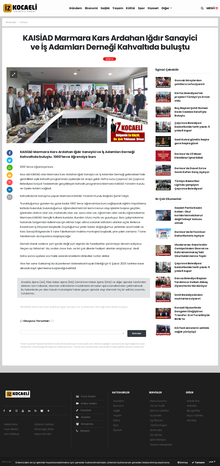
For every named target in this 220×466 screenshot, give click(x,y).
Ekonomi (91, 8)
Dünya (23, 22)
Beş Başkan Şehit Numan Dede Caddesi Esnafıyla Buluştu (191, 111)
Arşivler (83, 417)
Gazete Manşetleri (161, 444)
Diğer (166, 8)
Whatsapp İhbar (44, 429)
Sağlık (105, 8)
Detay (183, 462)
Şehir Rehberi (158, 440)
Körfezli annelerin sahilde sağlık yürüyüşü (191, 329)
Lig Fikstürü (156, 420)
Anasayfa (11, 22)
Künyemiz (84, 424)
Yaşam (117, 8)
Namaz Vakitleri (159, 410)
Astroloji (191, 420)
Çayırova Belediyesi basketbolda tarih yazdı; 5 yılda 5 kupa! (192, 126)
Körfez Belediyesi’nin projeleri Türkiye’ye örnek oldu (192, 96)
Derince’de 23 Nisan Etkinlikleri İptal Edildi (188, 155)
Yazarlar (83, 410)
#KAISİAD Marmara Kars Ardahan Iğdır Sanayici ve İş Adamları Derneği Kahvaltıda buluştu (74, 307)
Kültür (130, 8)
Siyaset (153, 8)
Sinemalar (156, 430)
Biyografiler (193, 410)
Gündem (75, 8)
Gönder (136, 333)
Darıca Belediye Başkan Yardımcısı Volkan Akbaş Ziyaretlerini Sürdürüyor (191, 282)
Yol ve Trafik (157, 406)
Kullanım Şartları (44, 424)
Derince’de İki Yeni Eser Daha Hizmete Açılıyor (189, 233)
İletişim (83, 431)
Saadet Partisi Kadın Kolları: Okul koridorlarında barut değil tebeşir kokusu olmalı (188, 215)
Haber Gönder (42, 434)
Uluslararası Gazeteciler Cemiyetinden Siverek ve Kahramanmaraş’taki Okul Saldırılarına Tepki (191, 250)
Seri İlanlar (156, 435)
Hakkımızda (11, 424)
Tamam (198, 462)
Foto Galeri (86, 396)
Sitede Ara (193, 401)
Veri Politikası (11, 434)
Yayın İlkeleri (11, 429)
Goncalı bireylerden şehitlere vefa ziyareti (189, 82)
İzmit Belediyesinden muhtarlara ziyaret (188, 296)
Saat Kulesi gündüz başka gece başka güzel (191, 141)
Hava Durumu (158, 401)
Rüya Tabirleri (195, 415)
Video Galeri (86, 403)
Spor (141, 8)
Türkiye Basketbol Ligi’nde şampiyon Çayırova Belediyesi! (188, 184)
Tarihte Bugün (158, 425)
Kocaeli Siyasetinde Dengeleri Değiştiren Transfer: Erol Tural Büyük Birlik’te (192, 313)
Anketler (192, 406)
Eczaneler (156, 415)
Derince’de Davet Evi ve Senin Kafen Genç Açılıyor (191, 170)
